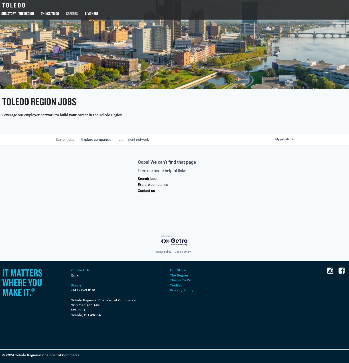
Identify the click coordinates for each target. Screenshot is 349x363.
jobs (65, 139)
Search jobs (147, 179)
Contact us (146, 191)
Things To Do (50, 13)
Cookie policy (183, 251)
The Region (26, 13)
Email (76, 275)
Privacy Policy (181, 290)
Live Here (91, 13)
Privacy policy (163, 251)
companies (96, 139)
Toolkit (176, 285)
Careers (72, 13)
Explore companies (153, 185)
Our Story (8, 13)
